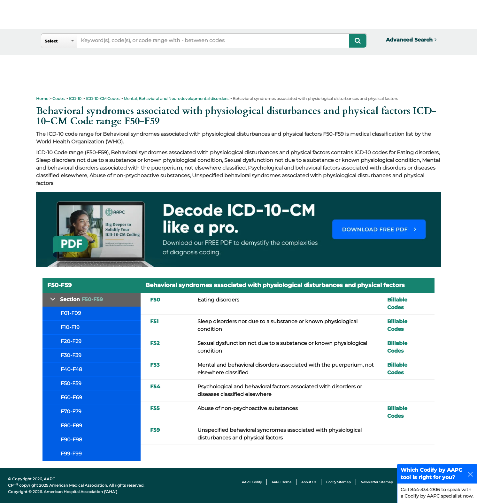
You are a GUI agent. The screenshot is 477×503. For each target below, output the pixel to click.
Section (81, 299)
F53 (154, 365)
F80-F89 (71, 426)
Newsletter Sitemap (377, 482)
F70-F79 (71, 411)
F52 (154, 343)
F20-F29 (71, 341)
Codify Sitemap (338, 482)
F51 (154, 321)
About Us (308, 482)
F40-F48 (71, 369)
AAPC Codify (252, 482)
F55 (155, 408)
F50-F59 (71, 383)
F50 (155, 300)
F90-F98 (71, 440)
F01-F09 (71, 313)
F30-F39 (71, 355)
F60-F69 (71, 397)
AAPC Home (281, 482)
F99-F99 (71, 454)
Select (51, 41)
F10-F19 (70, 327)
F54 (155, 387)
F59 (155, 430)
